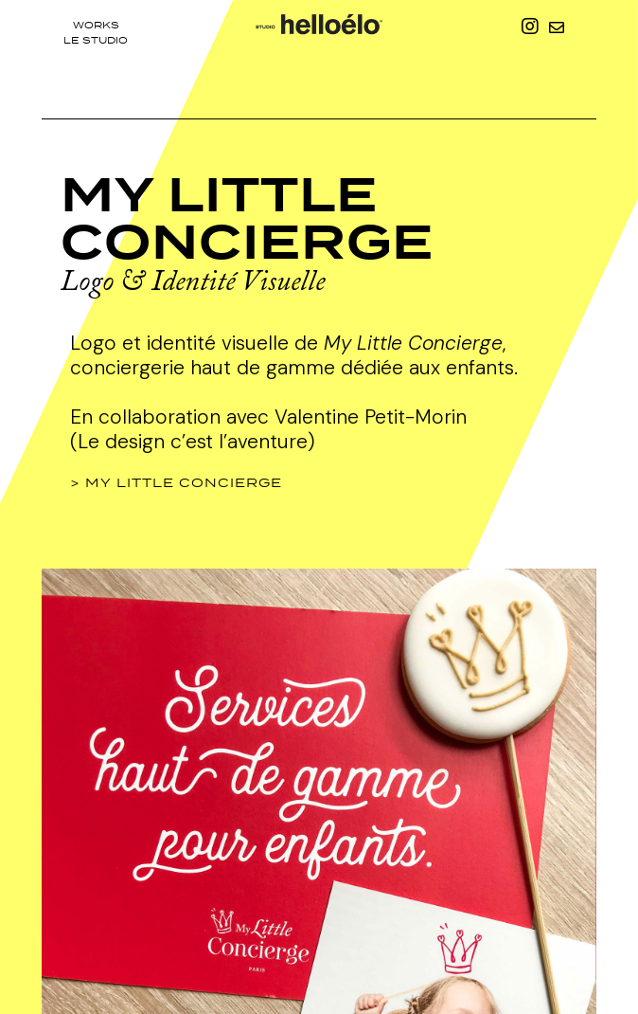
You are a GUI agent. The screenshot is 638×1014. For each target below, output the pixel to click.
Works (96, 24)
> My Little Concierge (176, 482)
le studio (95, 39)
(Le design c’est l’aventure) (192, 441)
